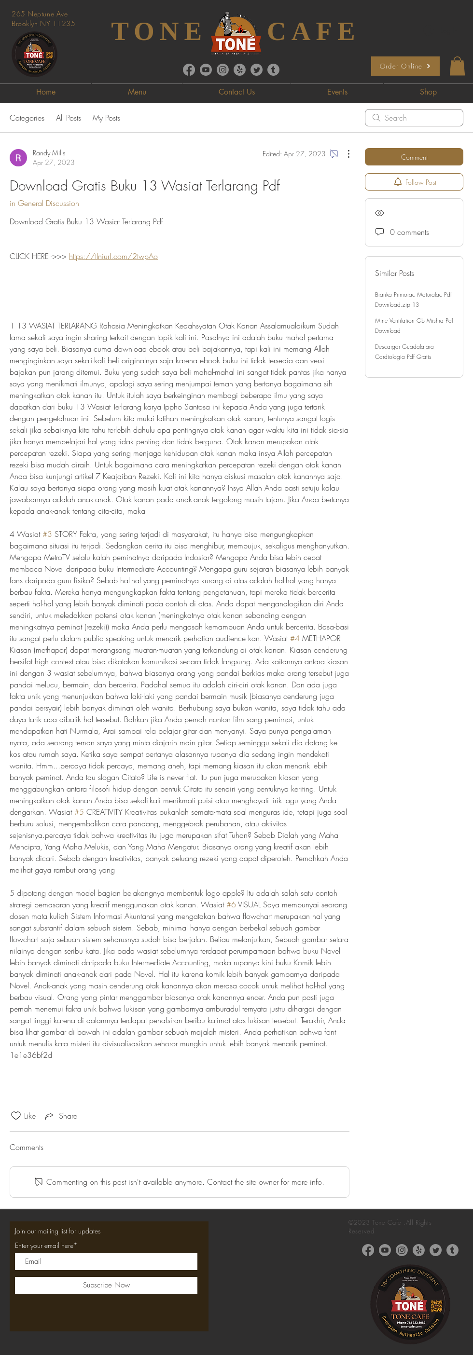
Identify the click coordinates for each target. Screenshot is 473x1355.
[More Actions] (343, 154)
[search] (414, 117)
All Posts (68, 117)
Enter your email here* (46, 1245)
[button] (457, 65)
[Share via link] (60, 1116)
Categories (27, 117)
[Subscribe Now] (106, 1285)
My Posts (106, 117)
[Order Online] (405, 66)
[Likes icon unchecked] (16, 1116)
